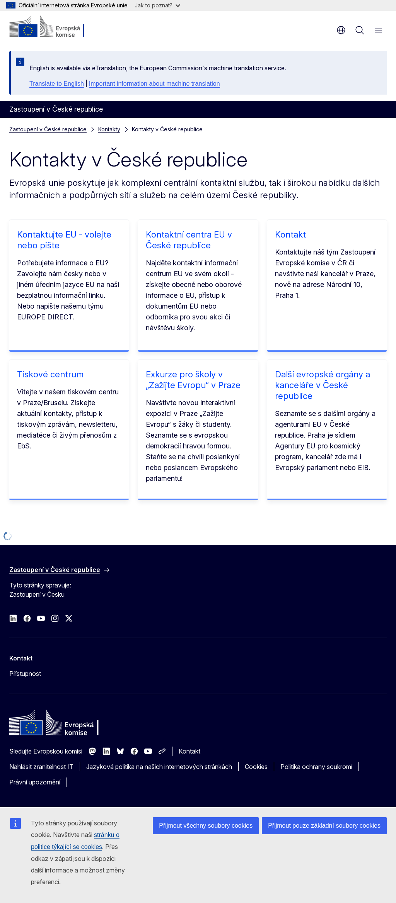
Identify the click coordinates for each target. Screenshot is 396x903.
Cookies (256, 767)
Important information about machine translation (154, 83)
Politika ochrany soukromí (316, 767)
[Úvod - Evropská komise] (56, 27)
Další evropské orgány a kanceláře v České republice (322, 385)
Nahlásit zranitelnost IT (41, 767)
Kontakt (290, 234)
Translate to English (56, 83)
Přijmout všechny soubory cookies (206, 825)
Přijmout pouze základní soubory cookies (324, 825)
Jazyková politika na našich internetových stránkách (159, 767)
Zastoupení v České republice (48, 129)
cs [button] (341, 30)
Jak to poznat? (157, 5)
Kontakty (109, 129)
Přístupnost (25, 673)
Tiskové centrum (50, 374)
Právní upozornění (34, 782)
